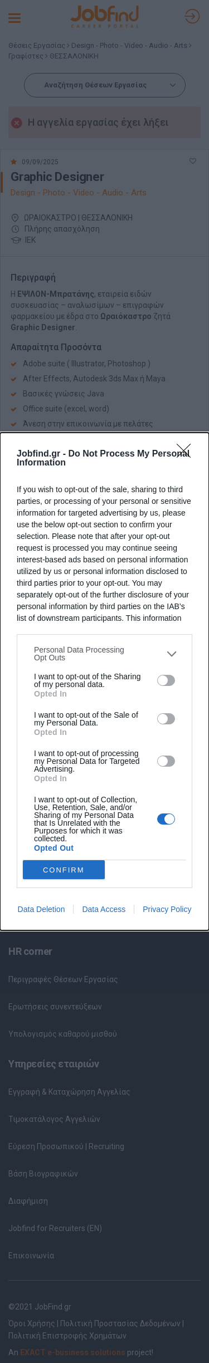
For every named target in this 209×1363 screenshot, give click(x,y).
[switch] (166, 679)
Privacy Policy (167, 909)
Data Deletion (41, 909)
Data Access (103, 909)
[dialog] (104, 681)
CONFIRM (64, 869)
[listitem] (104, 653)
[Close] (187, 454)
